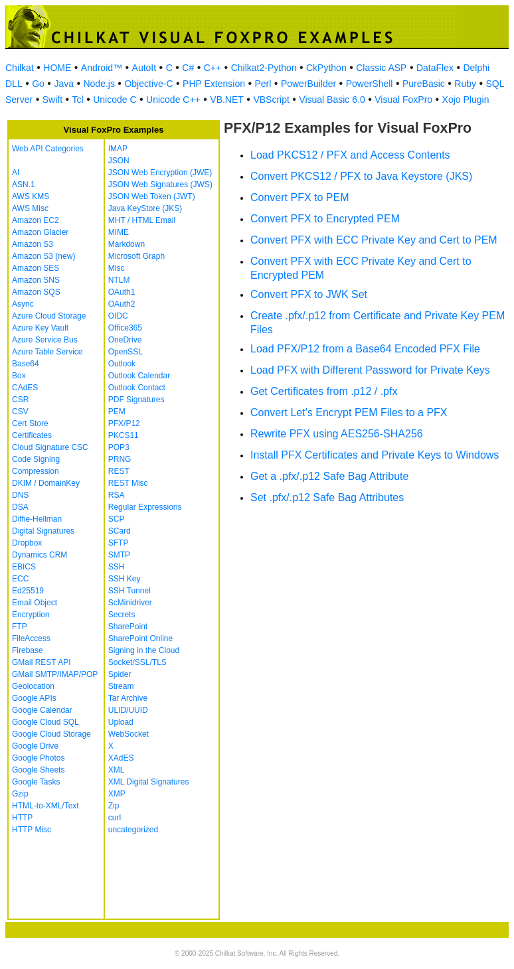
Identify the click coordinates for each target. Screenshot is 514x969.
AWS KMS (30, 196)
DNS (20, 495)
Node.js (98, 83)
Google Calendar (42, 710)
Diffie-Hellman (37, 519)
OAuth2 (121, 304)
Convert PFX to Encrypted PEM (325, 218)
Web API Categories (48, 148)
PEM (117, 411)
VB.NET (227, 99)
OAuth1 (121, 292)
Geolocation (33, 686)
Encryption (31, 614)
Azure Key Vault (40, 328)
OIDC (118, 316)
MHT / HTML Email (141, 220)
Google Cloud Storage (51, 734)
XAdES (121, 758)
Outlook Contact (136, 387)
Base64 (25, 363)
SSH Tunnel (129, 590)
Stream (121, 686)
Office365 (125, 328)
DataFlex (435, 67)
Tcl (78, 99)
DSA (20, 507)
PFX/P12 (124, 423)
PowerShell (369, 83)
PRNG (119, 459)
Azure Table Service (47, 351)
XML (116, 770)
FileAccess (31, 638)
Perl (262, 83)
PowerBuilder (308, 83)
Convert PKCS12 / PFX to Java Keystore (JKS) (361, 176)
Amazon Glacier (40, 232)
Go (38, 83)
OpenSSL (125, 351)
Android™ (101, 67)
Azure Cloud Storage (49, 316)
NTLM (119, 280)
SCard (119, 531)
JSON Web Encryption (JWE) (160, 172)
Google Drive (35, 746)
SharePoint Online (140, 638)
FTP (19, 626)
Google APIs (34, 698)
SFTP (118, 543)
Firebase (27, 650)
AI (15, 172)
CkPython (326, 67)
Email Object (34, 602)
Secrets (121, 614)
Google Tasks (36, 781)
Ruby (465, 83)
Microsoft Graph (136, 256)
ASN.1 (23, 184)
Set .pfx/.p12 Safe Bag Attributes (327, 497)
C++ (212, 67)
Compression (35, 471)
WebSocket (128, 734)
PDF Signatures (136, 399)
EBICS (24, 566)
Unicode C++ (173, 99)
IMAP (118, 148)
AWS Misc (30, 208)
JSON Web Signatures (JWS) (160, 184)
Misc (116, 268)
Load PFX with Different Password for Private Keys (370, 370)
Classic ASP (381, 67)
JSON (118, 160)
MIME (118, 232)
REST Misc (128, 483)
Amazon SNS (36, 280)
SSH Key (124, 578)
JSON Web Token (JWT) (151, 196)
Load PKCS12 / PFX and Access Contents (350, 155)
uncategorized (133, 829)
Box (19, 375)
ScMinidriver (130, 602)
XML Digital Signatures (148, 781)
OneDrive (125, 339)
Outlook (121, 363)
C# (188, 67)
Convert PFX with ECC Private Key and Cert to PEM (373, 240)
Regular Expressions (145, 507)
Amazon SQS (36, 292)
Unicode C (114, 99)
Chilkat (19, 67)
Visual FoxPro (403, 99)
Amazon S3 (32, 244)
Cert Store (30, 423)
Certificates (32, 435)
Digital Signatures (43, 531)
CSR (20, 399)
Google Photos (38, 758)
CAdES (25, 387)
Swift (52, 99)
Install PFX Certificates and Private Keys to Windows (374, 455)
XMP (117, 793)
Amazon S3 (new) (43, 256)
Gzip (20, 793)
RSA (116, 495)
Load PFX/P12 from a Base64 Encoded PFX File (365, 348)
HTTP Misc (31, 829)
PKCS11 (123, 435)
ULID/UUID (128, 710)
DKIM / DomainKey (46, 483)
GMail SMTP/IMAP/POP (55, 674)
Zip (114, 805)
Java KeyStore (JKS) (145, 208)
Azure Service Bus (45, 339)
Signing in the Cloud (143, 650)
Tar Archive (127, 698)
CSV (20, 411)
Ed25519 (28, 590)
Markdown (126, 244)
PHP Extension (214, 83)
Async (23, 304)
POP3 (118, 447)
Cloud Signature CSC (50, 447)
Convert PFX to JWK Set (308, 294)
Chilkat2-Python (264, 67)
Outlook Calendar (139, 375)
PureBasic (423, 83)
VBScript (271, 99)
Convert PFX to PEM (299, 197)
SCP (116, 519)
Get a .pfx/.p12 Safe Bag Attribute (329, 476)
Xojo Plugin (465, 99)
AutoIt (144, 67)
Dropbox (27, 543)
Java (64, 83)
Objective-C (148, 83)
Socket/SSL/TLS (137, 662)
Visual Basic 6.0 (332, 99)
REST (118, 471)
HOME (57, 67)
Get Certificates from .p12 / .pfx (323, 391)
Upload (120, 722)
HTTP (22, 817)
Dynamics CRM (39, 554)
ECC (20, 578)
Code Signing (36, 459)
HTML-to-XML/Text (45, 805)
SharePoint (127, 626)
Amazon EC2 (35, 220)
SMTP (119, 554)
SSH (116, 566)
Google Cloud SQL (45, 722)
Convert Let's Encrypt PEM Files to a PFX (349, 412)
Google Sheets (38, 770)
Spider (119, 674)
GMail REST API (41, 662)
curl (114, 817)
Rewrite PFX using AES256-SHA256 (336, 433)
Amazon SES (35, 268)
